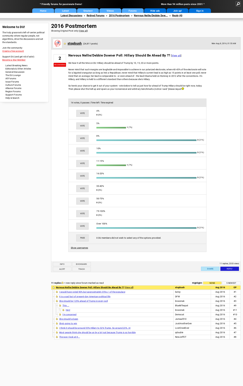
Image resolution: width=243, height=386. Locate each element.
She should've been (68, 319)
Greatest (88, 10)
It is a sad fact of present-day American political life (84, 296)
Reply (230, 269)
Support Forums (13, 94)
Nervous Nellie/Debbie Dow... (151, 15)
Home (43, 10)
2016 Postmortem (119, 15)
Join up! (177, 10)
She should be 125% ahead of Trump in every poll (83, 301)
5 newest (231, 283)
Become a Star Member (14, 60)
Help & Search (12, 98)
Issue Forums (12, 81)
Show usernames (79, 248)
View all (83, 31)
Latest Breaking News (16, 65)
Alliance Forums (13, 88)
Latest (65, 10)
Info (62, 264)
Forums (133, 10)
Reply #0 (177, 15)
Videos (110, 10)
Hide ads (155, 10)
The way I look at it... (69, 337)
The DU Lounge (13, 75)
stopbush (75, 43)
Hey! (68, 310)
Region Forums (13, 91)
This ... (65, 305)
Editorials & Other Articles (18, 68)
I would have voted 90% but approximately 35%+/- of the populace (92, 292)
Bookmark (81, 264)
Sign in (200, 10)
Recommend (59, 65)
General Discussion (14, 72)
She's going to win (68, 323)
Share (210, 269)
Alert (62, 269)
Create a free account (13, 51)
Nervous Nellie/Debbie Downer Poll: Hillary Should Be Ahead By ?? (90, 287)
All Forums (10, 78)
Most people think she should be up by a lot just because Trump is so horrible (97, 332)
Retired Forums (95, 15)
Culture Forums (13, 85)
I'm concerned (69, 314)
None (212, 283)
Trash (81, 269)
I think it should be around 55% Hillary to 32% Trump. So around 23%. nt (94, 328)
